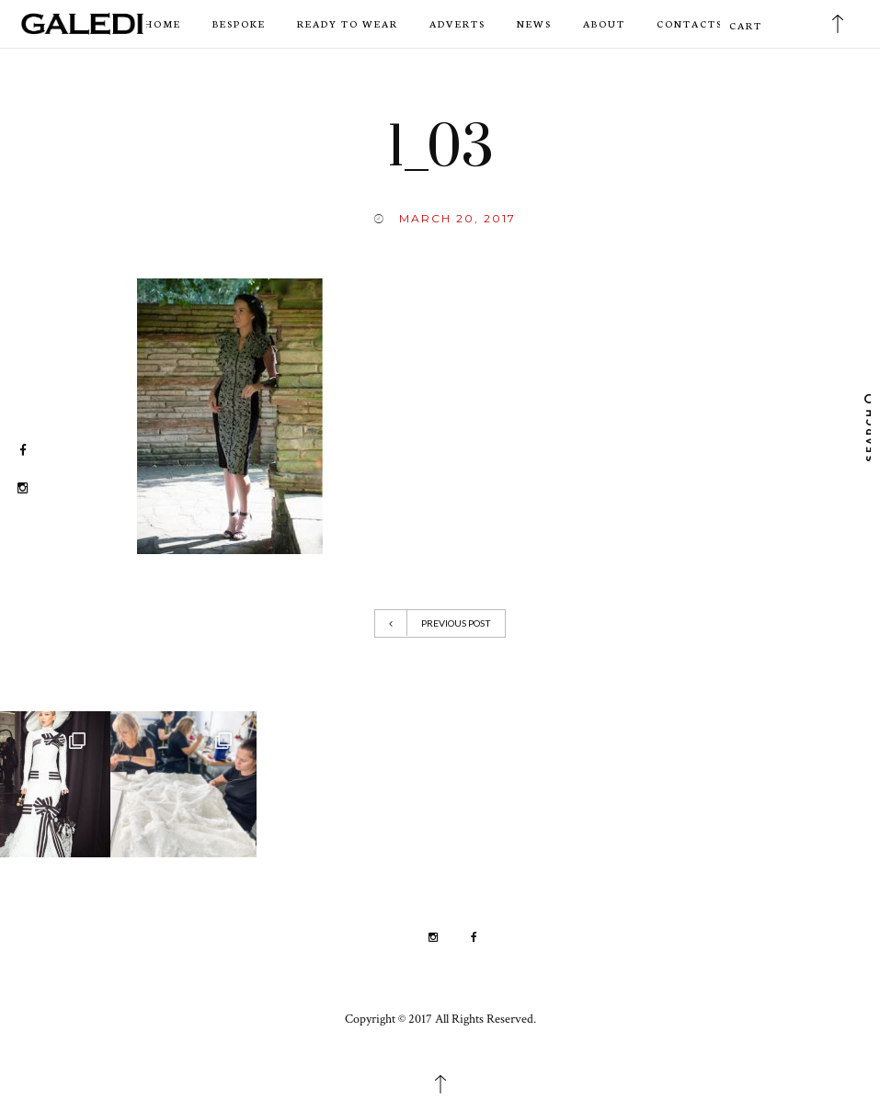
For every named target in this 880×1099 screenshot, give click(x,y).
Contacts (690, 23)
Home (162, 23)
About (604, 23)
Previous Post (440, 623)
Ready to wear (347, 23)
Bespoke (239, 23)
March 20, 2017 (457, 218)
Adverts (457, 23)
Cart (745, 25)
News (534, 23)
